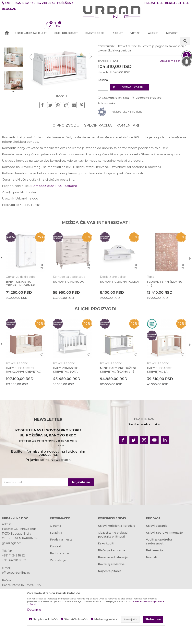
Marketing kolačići (106, 619)
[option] (13, 75)
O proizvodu (65, 167)
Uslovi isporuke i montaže (164, 574)
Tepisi (150, 318)
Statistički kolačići (76, 619)
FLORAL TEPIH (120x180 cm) (164, 324)
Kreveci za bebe (108, 73)
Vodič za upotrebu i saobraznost (159, 583)
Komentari (127, 167)
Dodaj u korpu (132, 128)
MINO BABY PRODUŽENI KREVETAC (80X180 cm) (118, 411)
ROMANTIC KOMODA (68, 323)
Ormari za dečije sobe (21, 318)
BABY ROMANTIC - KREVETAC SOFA (66, 411)
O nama (55, 567)
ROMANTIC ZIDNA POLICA (119, 323)
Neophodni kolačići (45, 619)
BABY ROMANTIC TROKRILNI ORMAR (20, 324)
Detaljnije (34, 609)
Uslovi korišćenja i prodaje (116, 567)
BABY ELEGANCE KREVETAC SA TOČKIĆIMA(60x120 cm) (163, 412)
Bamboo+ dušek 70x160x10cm (54, 227)
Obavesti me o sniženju (173, 102)
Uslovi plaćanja (156, 567)
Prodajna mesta (61, 581)
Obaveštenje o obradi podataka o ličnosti (113, 576)
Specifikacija (98, 167)
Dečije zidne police (112, 318)
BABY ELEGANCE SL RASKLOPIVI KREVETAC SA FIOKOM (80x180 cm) (23, 412)
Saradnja (56, 574)
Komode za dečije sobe (69, 318)
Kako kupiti (106, 585)
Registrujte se (177, 3)
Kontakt (55, 588)
